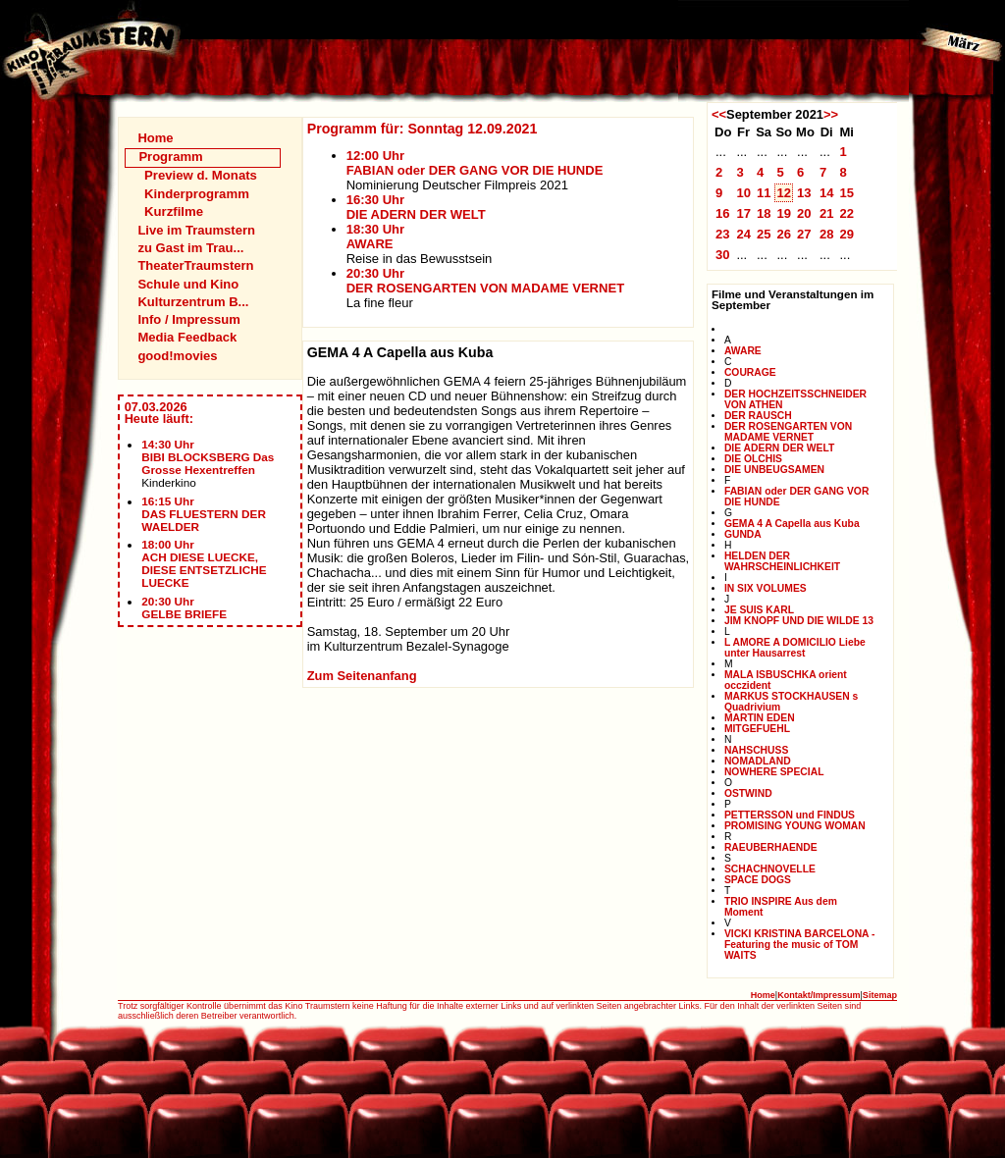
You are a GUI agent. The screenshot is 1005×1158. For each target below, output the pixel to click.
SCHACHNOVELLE (770, 869)
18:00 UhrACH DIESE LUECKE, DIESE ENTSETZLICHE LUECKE (203, 563)
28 (827, 234)
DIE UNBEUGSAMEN (774, 469)
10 (743, 192)
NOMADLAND (757, 761)
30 (722, 254)
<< (719, 114)
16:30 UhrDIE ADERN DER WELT (416, 207)
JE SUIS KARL (759, 610)
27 (804, 234)
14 (827, 192)
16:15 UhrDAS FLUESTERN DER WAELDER (203, 514)
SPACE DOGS (757, 879)
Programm (170, 156)
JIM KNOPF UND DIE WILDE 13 (798, 620)
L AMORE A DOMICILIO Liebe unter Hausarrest (795, 647)
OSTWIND (748, 793)
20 (804, 213)
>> (830, 114)
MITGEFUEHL (757, 728)
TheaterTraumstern (195, 265)
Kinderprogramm (196, 193)
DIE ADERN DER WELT (779, 448)
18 (764, 213)
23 (722, 234)
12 (783, 192)
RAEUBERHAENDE (771, 847)
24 (743, 234)
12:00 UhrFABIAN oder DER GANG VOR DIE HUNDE (475, 163)
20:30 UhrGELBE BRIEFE (184, 607)
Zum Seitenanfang (362, 675)
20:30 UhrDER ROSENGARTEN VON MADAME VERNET (485, 280)
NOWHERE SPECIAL (774, 771)
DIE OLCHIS (753, 458)
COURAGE (750, 372)
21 (827, 213)
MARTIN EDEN (759, 717)
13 (804, 192)
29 (846, 234)
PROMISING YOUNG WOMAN (795, 825)
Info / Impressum (188, 319)
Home (155, 138)
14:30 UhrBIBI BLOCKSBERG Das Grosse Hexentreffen (207, 457)
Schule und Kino (187, 284)
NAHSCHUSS (756, 750)
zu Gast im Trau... (190, 247)
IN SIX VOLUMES (765, 588)
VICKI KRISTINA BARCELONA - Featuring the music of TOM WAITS (799, 944)
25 (764, 234)
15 (846, 192)
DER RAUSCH (758, 415)
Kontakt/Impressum (818, 995)
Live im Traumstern (196, 230)
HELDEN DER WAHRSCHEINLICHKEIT (782, 561)
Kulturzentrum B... (192, 301)
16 (722, 213)
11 (764, 192)
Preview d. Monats (200, 175)
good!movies (177, 355)
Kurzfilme (173, 211)
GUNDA (743, 534)
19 (783, 213)
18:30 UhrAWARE (375, 236)
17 (743, 213)
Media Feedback (187, 337)
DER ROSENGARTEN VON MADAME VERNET (788, 432)
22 (846, 213)
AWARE (743, 350)
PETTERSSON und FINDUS (789, 815)
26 (783, 234)
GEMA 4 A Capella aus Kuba (792, 523)
